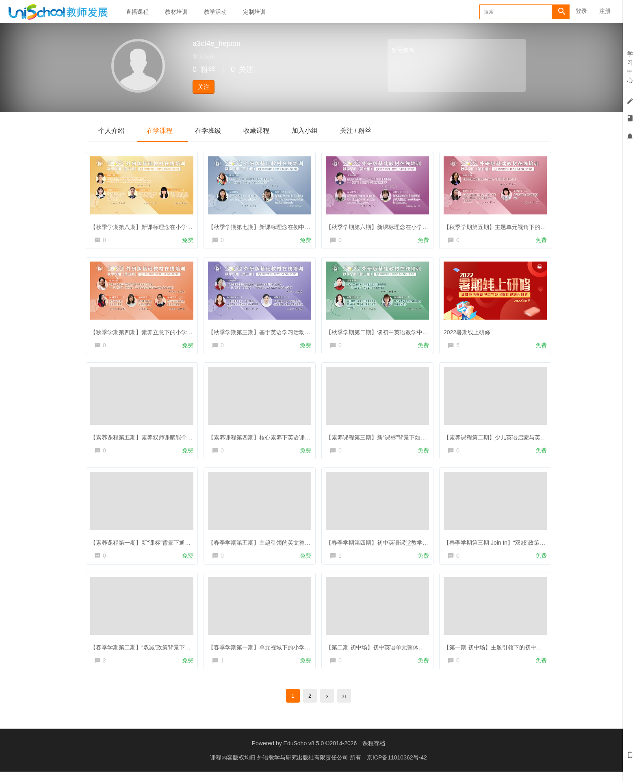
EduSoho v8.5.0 (304, 752)
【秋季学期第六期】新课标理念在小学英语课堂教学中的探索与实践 (413, 225)
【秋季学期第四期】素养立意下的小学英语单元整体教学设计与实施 (177, 332)
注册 (605, 11)
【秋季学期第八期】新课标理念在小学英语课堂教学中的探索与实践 (177, 225)
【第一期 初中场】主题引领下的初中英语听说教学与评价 (517, 652)
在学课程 (163, 130)
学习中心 (630, 67)
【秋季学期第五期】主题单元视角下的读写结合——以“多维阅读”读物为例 (538, 225)
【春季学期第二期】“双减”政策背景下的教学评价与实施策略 (168, 652)
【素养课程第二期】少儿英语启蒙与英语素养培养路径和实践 (522, 439)
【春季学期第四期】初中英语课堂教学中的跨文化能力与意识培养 (410, 546)
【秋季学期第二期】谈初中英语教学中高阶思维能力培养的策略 (407, 332)
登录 (581, 11)
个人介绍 (112, 130)
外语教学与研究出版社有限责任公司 (303, 767)
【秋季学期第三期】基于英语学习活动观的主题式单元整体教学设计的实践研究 (309, 332)
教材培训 (176, 12)
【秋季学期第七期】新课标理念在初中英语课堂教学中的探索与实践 (295, 225)
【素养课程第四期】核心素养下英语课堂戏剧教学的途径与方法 (289, 439)
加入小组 (314, 130)
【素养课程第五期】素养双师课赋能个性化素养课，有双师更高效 (174, 439)
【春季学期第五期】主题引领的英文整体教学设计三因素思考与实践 (295, 546)
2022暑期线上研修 (469, 332)
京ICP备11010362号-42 (397, 767)
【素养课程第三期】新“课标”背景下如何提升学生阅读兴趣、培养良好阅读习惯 (426, 439)
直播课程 (137, 12)
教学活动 (215, 12)
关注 (203, 87)
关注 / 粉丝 (366, 130)
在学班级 (213, 130)
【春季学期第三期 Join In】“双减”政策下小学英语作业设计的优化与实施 (536, 546)
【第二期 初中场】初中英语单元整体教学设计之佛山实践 (400, 652)
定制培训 (254, 12)
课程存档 (373, 752)
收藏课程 (263, 130)
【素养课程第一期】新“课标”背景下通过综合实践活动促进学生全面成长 (182, 546)
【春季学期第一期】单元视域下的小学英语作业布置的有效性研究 (292, 652)
